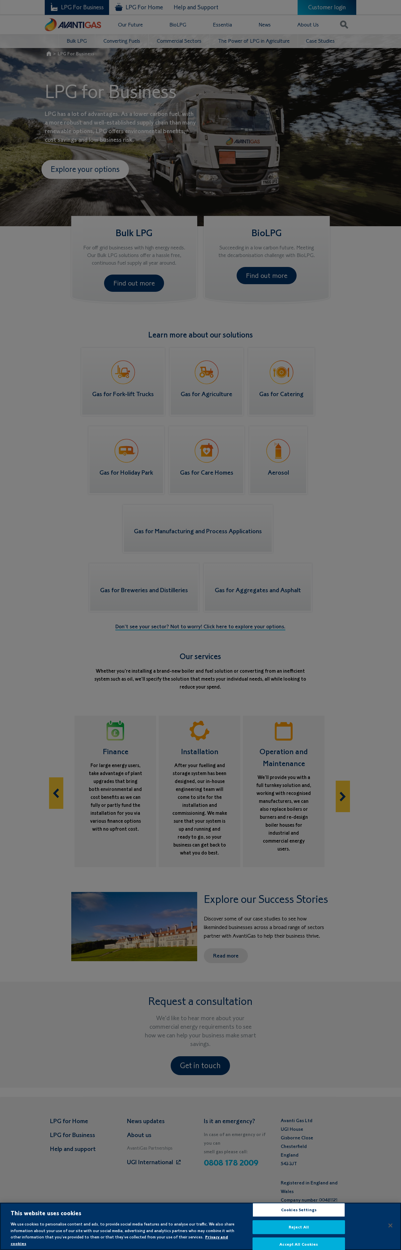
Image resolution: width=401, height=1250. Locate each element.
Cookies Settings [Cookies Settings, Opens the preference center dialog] (298, 1215)
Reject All (299, 1232)
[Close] (390, 1231)
